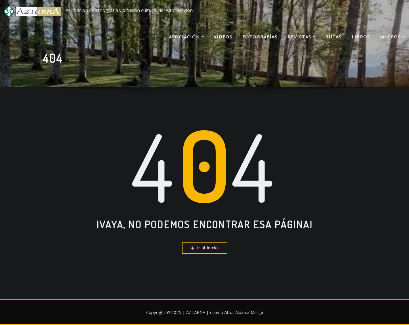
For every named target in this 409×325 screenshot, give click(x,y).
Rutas (333, 43)
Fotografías (260, 43)
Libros (361, 43)
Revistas (301, 43)
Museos (392, 43)
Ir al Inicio (204, 248)
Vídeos (223, 43)
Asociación (186, 43)
